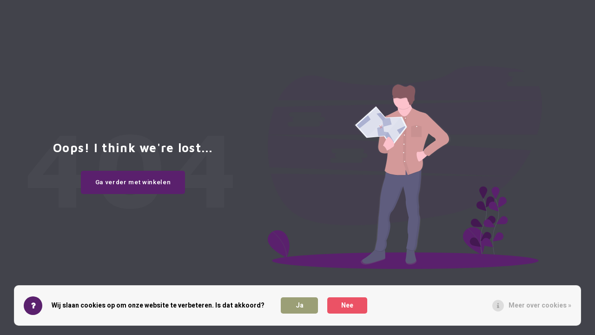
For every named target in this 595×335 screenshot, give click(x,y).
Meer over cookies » (540, 305)
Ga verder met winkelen (133, 182)
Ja (300, 305)
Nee (347, 305)
